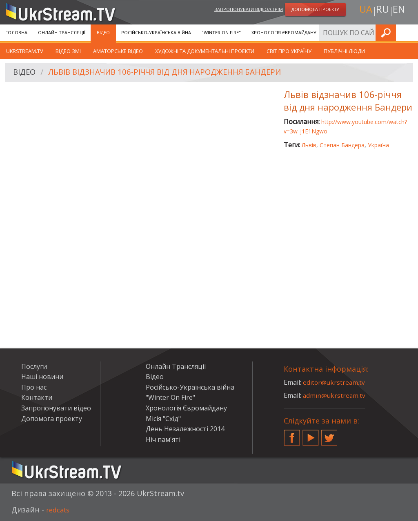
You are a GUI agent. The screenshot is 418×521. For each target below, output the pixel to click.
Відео (103, 32)
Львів (309, 145)
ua (363, 10)
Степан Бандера (342, 145)
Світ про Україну (289, 51)
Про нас (34, 387)
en (400, 10)
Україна (378, 145)
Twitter (329, 434)
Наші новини (42, 376)
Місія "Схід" (163, 418)
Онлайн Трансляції (61, 32)
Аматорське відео (118, 51)
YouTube (310, 434)
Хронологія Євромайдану (283, 32)
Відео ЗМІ (68, 51)
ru (382, 10)
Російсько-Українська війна (156, 32)
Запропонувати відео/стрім (248, 10)
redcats (59, 509)
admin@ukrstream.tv (335, 395)
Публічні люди (344, 51)
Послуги (338, 32)
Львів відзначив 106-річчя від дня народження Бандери (175, 72)
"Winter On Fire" (221, 32)
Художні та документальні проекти (204, 51)
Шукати (409, 32)
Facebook (292, 434)
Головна (16, 32)
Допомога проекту (51, 418)
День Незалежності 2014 (185, 428)
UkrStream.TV (24, 51)
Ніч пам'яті (163, 439)
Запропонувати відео (56, 407)
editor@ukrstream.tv (334, 382)
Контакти (36, 397)
